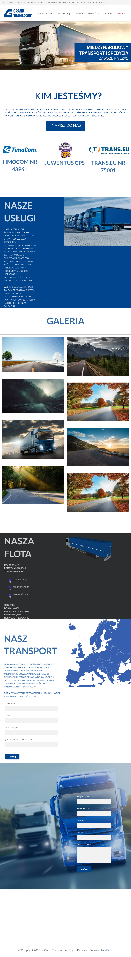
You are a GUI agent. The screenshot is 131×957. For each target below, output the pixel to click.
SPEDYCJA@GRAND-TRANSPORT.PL (93, 2)
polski (122, 13)
